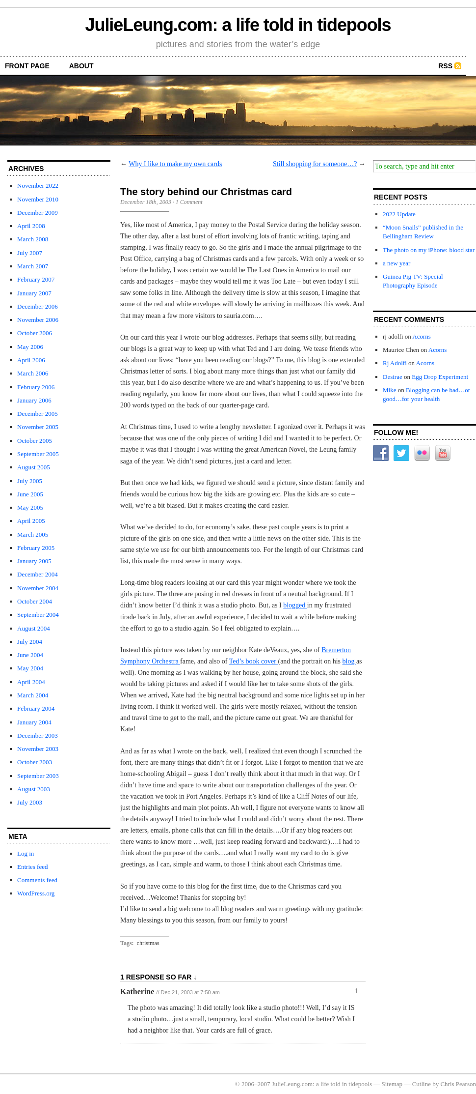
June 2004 (30, 655)
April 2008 (31, 226)
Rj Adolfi (395, 363)
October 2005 (34, 440)
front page (27, 66)
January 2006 (34, 400)
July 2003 (29, 802)
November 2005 (37, 427)
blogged (295, 605)
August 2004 (33, 628)
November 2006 (37, 319)
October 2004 (34, 601)
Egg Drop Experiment (440, 376)
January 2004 (34, 722)
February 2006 (35, 387)
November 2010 (37, 199)
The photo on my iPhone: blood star (429, 250)
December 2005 (37, 413)
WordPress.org (35, 893)
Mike (389, 390)
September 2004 (38, 614)
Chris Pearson (458, 1084)
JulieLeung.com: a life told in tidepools (238, 25)
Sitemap (392, 1084)
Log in (25, 853)
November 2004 (37, 588)
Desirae (392, 376)
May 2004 (30, 668)
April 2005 (31, 520)
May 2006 (30, 346)
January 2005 (34, 561)
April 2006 (31, 360)
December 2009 (37, 212)
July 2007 (29, 253)
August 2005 (33, 467)
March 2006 (32, 373)
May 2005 (30, 507)
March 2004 (32, 695)
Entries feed (32, 866)
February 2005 (35, 547)
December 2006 (37, 306)
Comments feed (37, 880)
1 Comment (189, 202)
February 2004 (35, 708)
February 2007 (35, 279)
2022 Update (399, 214)
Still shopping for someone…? (315, 164)
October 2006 (34, 333)
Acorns (421, 336)
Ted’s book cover (253, 661)
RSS (445, 66)
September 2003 (38, 775)
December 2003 (37, 735)
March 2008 (32, 239)
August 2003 (33, 789)
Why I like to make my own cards (175, 164)
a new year (396, 263)
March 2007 (32, 266)
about (81, 66)
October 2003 (34, 762)
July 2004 (29, 641)
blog (349, 661)
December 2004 (37, 574)
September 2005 (38, 454)
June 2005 (30, 494)
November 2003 (37, 748)
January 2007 (34, 293)
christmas (148, 943)
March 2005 (32, 534)
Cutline (421, 1084)
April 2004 (31, 682)
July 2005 (29, 481)
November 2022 (37, 185)
